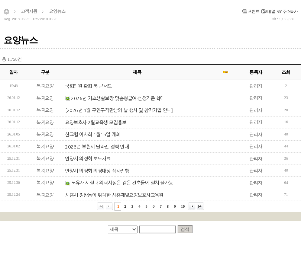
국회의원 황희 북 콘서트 (88, 86)
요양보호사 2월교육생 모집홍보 (95, 122)
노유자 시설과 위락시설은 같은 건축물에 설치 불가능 (122, 183)
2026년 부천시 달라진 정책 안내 (97, 146)
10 (183, 206)
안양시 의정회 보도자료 (87, 158)
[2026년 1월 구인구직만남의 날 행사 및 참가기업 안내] (119, 110)
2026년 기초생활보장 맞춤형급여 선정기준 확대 (118, 98)
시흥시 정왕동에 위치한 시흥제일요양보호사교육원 (114, 195)
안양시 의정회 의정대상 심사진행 (97, 171)
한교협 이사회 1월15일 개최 (92, 134)
